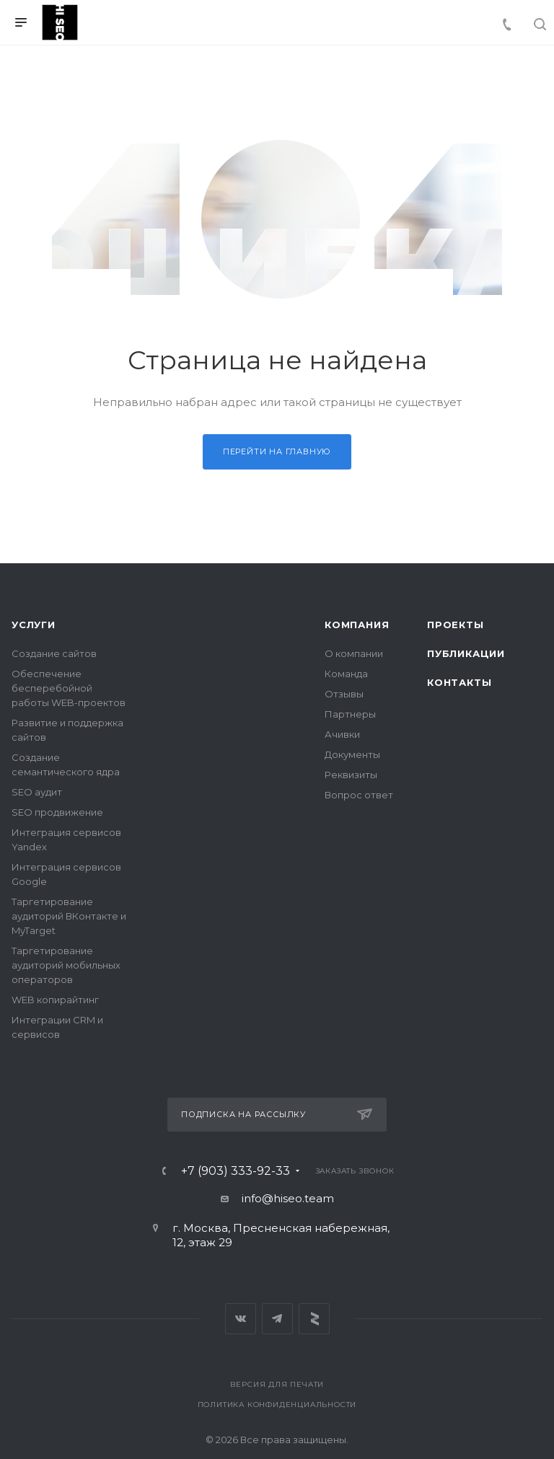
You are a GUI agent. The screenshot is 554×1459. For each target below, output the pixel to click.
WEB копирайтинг (55, 999)
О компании (354, 653)
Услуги (34, 624)
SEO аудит (37, 792)
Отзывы (344, 694)
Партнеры (350, 714)
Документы (352, 754)
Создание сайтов (54, 653)
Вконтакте (240, 1318)
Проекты (455, 624)
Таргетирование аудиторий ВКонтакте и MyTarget (69, 916)
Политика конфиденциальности (277, 1404)
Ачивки (342, 734)
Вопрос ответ (359, 795)
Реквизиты (351, 774)
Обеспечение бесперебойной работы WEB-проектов (69, 688)
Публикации (466, 653)
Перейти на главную (277, 451)
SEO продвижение (57, 812)
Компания (357, 624)
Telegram (277, 1318)
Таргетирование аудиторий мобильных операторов (66, 965)
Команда (346, 673)
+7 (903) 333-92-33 (235, 1171)
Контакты (459, 682)
